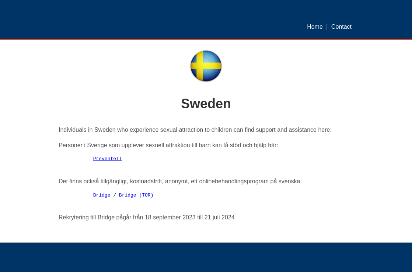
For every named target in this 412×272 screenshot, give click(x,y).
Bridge (102, 195)
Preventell (107, 159)
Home (315, 27)
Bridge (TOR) (136, 195)
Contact (341, 27)
